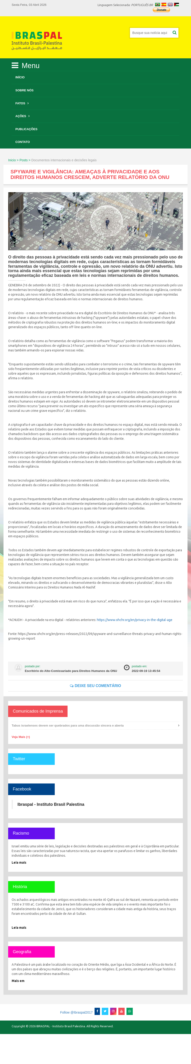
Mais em (18, 981)
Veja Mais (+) (21, 737)
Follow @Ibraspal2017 (76, 1012)
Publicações (26, 129)
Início (20, 77)
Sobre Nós (24, 90)
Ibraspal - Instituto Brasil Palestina (50, 804)
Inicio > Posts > (19, 160)
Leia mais (19, 862)
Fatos (20, 103)
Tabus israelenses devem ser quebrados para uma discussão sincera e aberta (68, 725)
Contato (22, 142)
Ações (20, 116)
